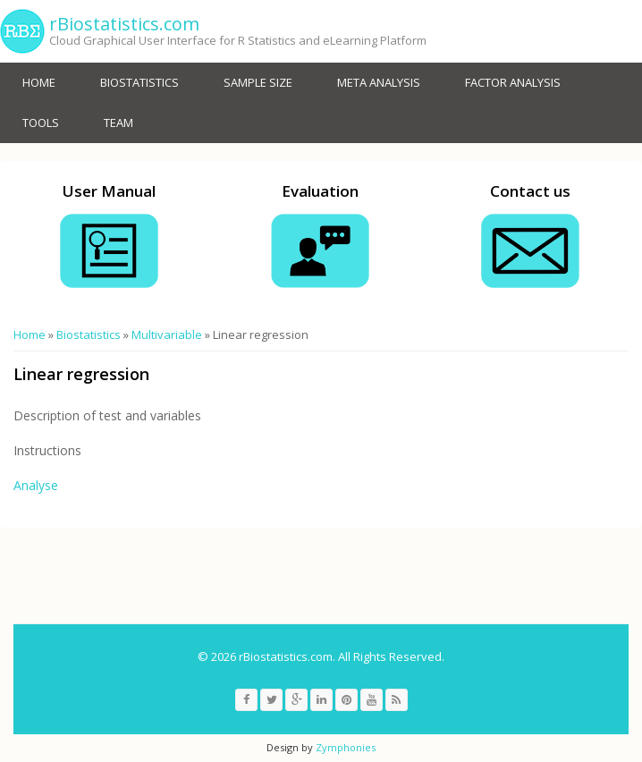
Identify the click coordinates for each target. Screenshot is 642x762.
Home (38, 82)
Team (118, 122)
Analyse (37, 485)
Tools (40, 122)
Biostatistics (139, 82)
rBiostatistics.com (124, 24)
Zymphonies (346, 747)
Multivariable (166, 334)
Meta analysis (378, 82)
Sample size (258, 82)
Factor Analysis (513, 82)
